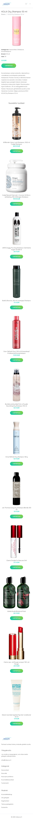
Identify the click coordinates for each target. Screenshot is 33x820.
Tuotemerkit (5, 783)
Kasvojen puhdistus (7, 776)
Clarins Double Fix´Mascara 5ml (16, 560)
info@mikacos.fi (6, 760)
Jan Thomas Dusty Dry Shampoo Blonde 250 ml (16, 508)
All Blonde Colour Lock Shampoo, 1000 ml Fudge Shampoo (16, 143)
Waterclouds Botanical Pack (16, 611)
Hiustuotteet (13, 49)
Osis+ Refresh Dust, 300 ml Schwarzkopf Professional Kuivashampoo (16, 352)
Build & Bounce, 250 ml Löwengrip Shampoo (16, 300)
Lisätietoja (8, 65)
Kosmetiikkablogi (6, 794)
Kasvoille (4, 773)
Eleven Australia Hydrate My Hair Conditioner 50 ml (16, 716)
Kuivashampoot (6, 51)
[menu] (30, 4)
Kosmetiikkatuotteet (7, 780)
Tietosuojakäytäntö (7, 804)
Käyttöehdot (5, 801)
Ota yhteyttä (5, 797)
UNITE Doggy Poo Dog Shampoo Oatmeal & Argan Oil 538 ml (16, 249)
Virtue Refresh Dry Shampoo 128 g (16, 457)
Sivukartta (4, 807)
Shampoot (20, 49)
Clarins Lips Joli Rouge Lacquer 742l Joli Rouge (16, 663)
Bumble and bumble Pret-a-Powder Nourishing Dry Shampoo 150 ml (16, 405)
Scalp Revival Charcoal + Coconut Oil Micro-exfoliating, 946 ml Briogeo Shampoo (16, 196)
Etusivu (3, 14)
